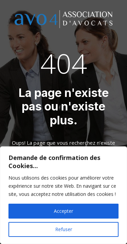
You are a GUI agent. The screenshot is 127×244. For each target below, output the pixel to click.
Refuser (63, 229)
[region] (63, 195)
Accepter (63, 211)
